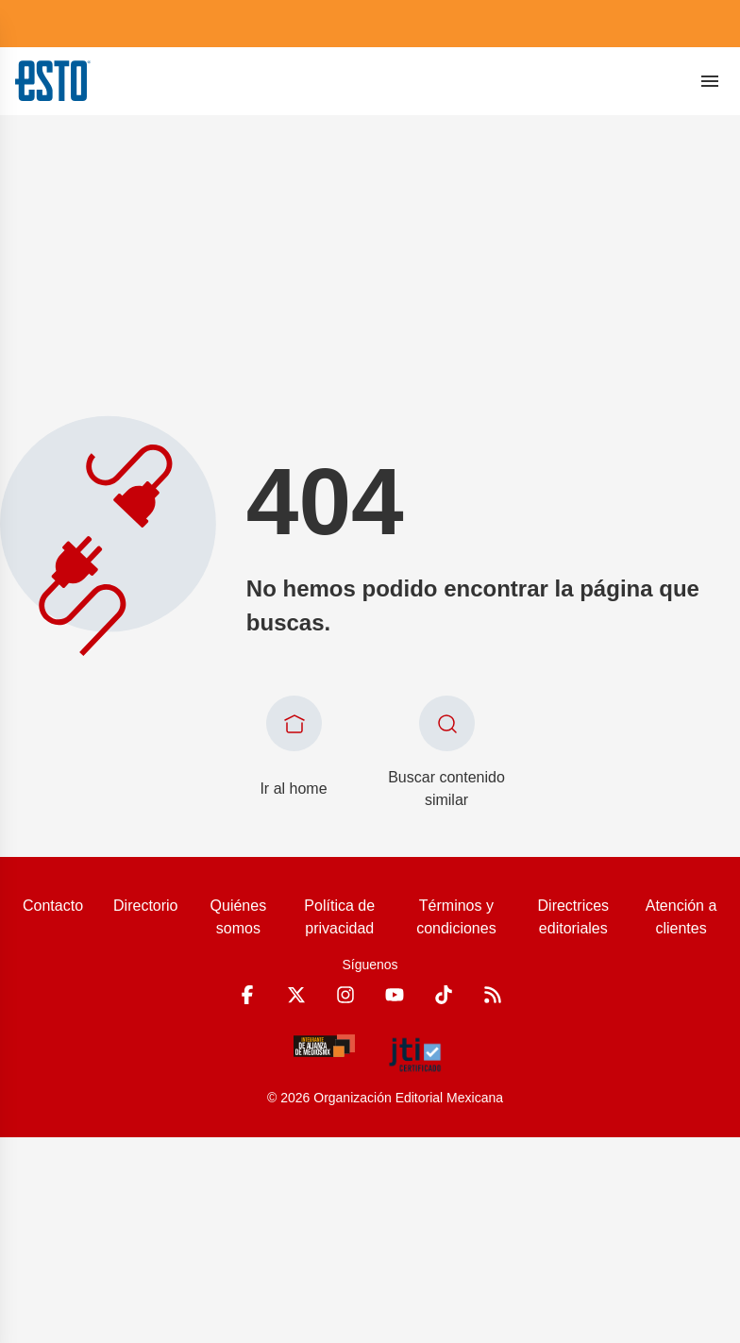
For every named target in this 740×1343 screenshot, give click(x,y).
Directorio (145, 906)
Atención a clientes (681, 917)
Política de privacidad (339, 917)
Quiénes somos (238, 917)
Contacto (53, 906)
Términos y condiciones (456, 917)
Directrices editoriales (574, 917)
